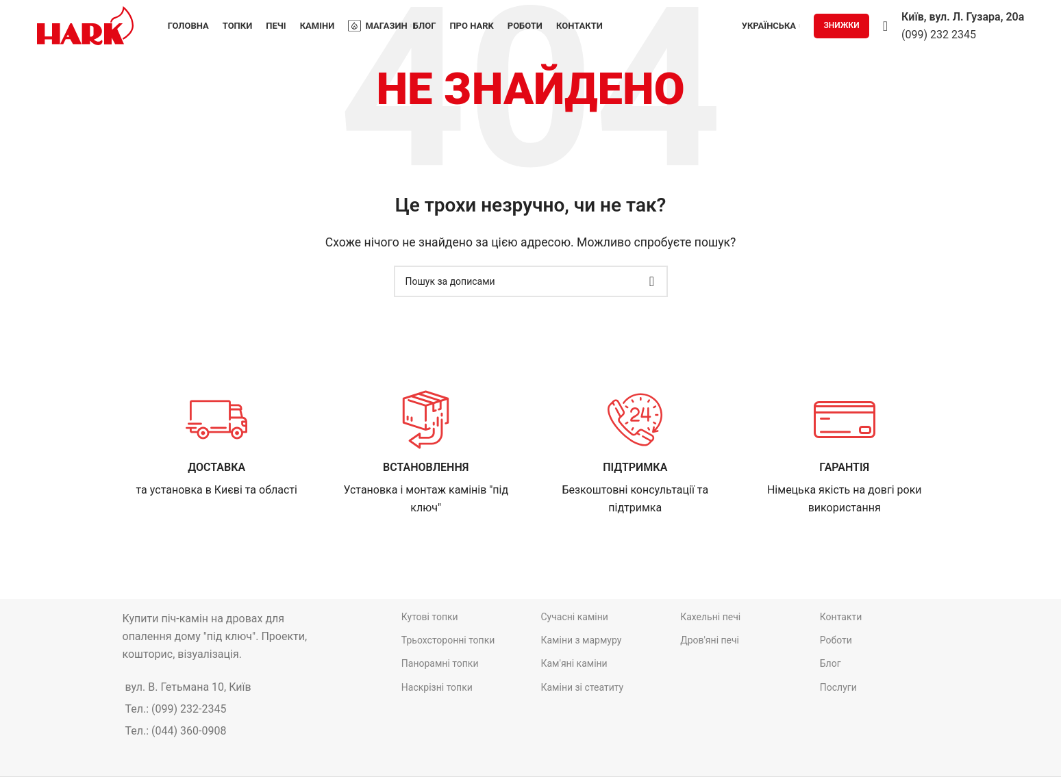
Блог (830, 663)
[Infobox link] (217, 444)
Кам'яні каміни (573, 663)
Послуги (838, 686)
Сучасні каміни (574, 616)
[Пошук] (885, 26)
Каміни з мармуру (580, 640)
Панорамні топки (440, 663)
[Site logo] (85, 24)
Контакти (841, 616)
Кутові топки (429, 616)
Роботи (836, 640)
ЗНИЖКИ (841, 25)
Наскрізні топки (437, 686)
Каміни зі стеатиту (581, 686)
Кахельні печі (710, 616)
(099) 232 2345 (938, 34)
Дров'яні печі (709, 640)
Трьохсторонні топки (448, 640)
